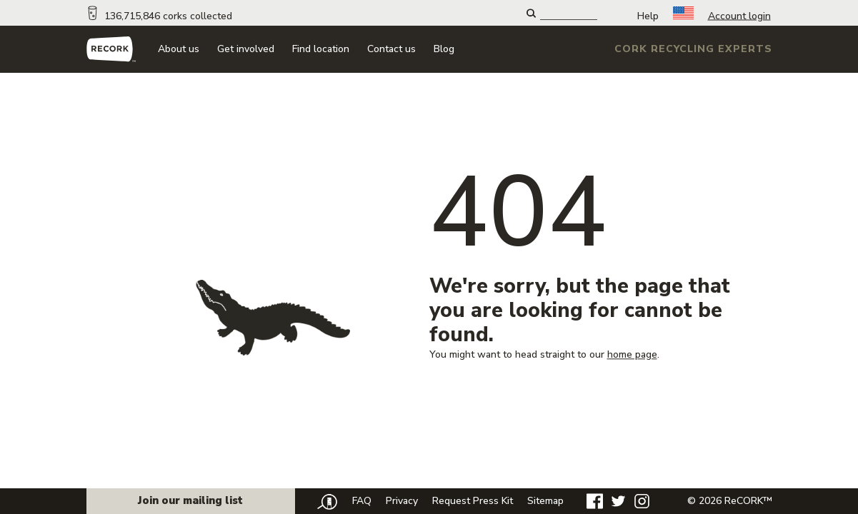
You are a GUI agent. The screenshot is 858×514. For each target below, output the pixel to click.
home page (632, 354)
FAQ (361, 501)
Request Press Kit (472, 501)
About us (178, 49)
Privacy (402, 501)
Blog (444, 49)
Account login (739, 16)
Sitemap (545, 501)
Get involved (245, 49)
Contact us (391, 49)
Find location (320, 49)
